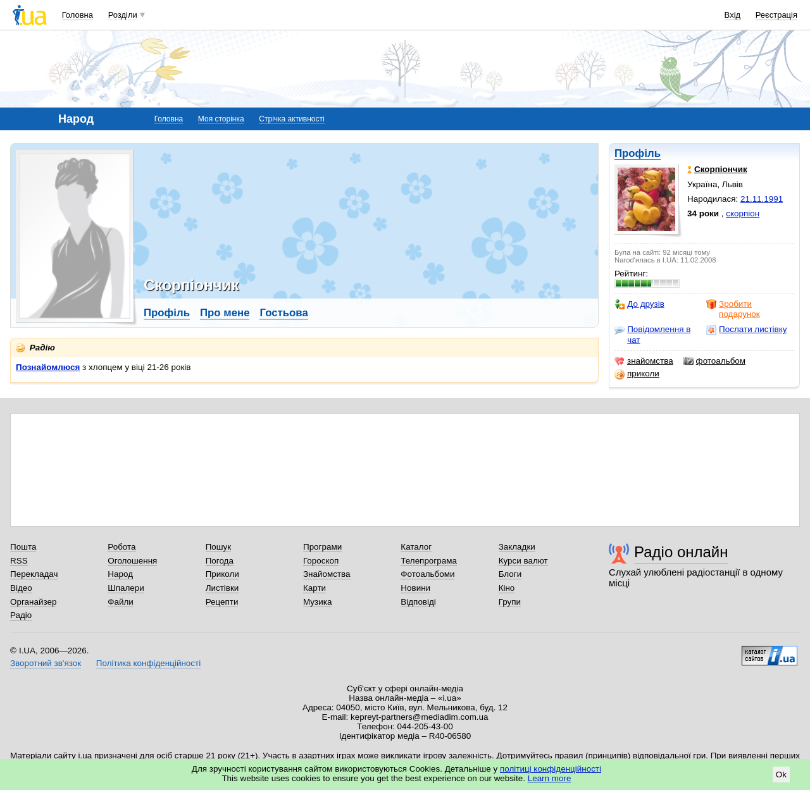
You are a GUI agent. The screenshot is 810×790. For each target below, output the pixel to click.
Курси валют (523, 560)
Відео (21, 588)
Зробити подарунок (733, 309)
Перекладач (34, 574)
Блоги (510, 574)
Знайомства (327, 574)
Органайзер (33, 602)
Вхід (733, 15)
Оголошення (132, 560)
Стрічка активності (291, 118)
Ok (781, 774)
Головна (77, 15)
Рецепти (222, 602)
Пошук (219, 547)
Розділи (122, 15)
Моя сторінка (221, 118)
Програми (322, 547)
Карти (314, 588)
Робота (121, 547)
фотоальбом (714, 361)
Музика (317, 602)
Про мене (225, 313)
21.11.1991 (761, 199)
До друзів (639, 304)
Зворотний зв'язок (45, 663)
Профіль (637, 153)
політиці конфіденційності (550, 769)
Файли (121, 602)
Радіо (21, 615)
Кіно (507, 588)
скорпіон (742, 213)
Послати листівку (746, 329)
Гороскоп (321, 560)
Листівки (222, 588)
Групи (510, 602)
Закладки (517, 547)
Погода (220, 560)
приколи (636, 374)
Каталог (416, 547)
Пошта (23, 547)
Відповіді (418, 602)
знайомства (643, 361)
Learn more (549, 778)
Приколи (222, 574)
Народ (120, 574)
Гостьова (283, 313)
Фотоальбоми (427, 574)
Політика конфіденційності (148, 663)
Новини (415, 588)
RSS (19, 560)
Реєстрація (776, 15)
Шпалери (126, 588)
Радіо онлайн (681, 551)
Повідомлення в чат (652, 334)
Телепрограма (429, 560)
